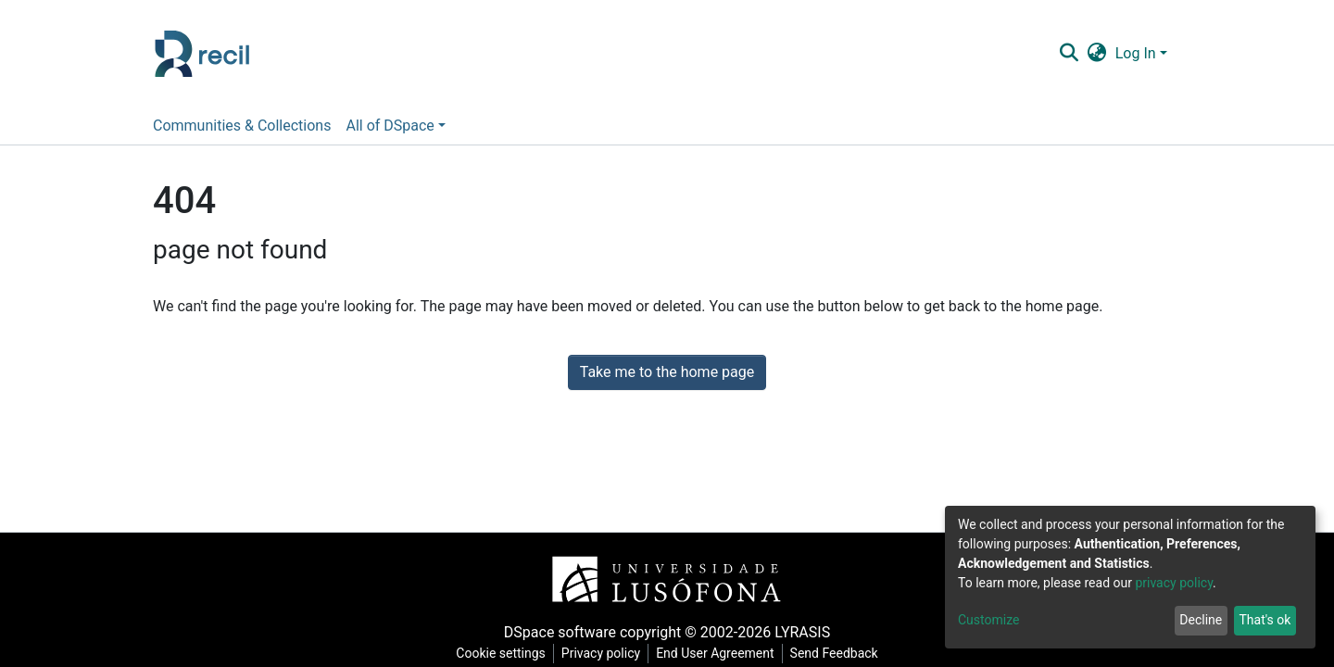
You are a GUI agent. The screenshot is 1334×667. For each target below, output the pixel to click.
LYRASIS (802, 632)
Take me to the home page (667, 372)
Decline (1200, 619)
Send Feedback (834, 653)
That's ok (1264, 619)
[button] (1096, 54)
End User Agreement (715, 653)
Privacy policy (600, 653)
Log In (1135, 53)
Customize (988, 619)
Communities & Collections (242, 125)
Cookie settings (501, 653)
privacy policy (1174, 582)
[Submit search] (1068, 54)
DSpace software (560, 632)
